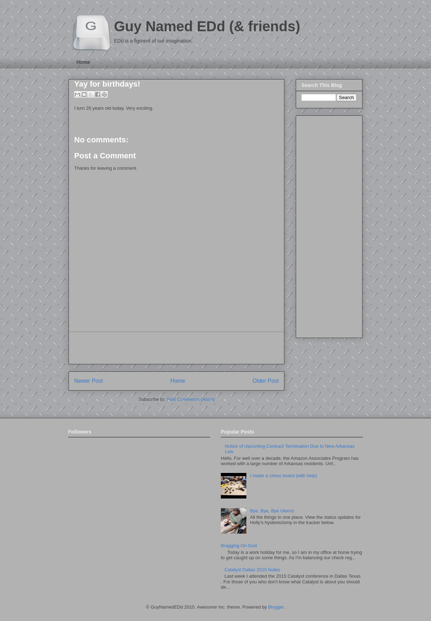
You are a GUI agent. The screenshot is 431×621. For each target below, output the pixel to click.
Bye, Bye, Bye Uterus (272, 510)
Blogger (276, 607)
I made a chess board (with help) (283, 475)
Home (83, 62)
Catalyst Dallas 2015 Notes (252, 569)
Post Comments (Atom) (190, 399)
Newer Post (88, 381)
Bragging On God (239, 545)
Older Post (265, 381)
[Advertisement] (176, 348)
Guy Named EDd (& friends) (207, 26)
